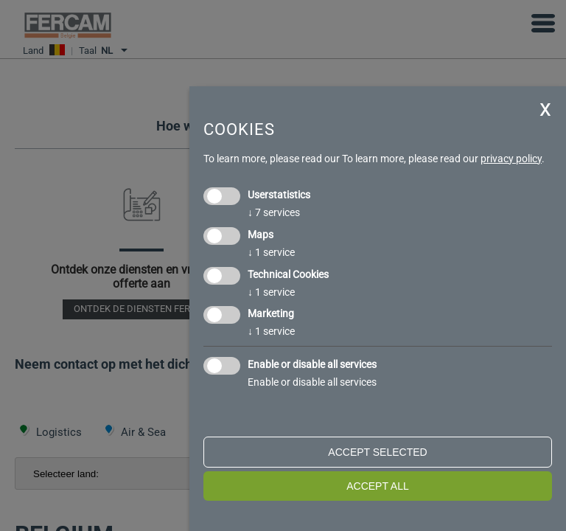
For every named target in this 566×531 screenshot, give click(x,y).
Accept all (377, 486)
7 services (274, 212)
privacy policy (511, 158)
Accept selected (377, 452)
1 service (271, 252)
